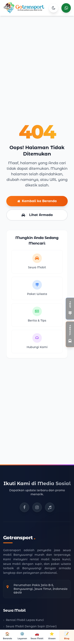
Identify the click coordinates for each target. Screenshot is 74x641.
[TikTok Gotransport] (49, 507)
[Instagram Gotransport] (37, 507)
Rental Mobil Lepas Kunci (25, 620)
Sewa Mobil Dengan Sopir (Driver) (31, 626)
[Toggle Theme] (53, 8)
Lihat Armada (37, 215)
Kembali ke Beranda (37, 201)
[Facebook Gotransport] (24, 507)
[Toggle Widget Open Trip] (70, 309)
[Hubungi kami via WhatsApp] (66, 8)
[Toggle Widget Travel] (70, 334)
